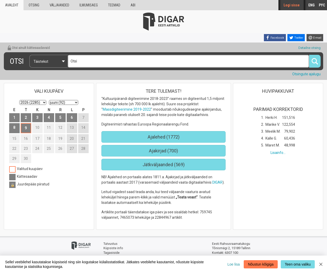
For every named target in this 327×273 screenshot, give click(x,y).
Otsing (34, 5)
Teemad (114, 5)
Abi (133, 5)
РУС (322, 5)
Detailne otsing (309, 48)
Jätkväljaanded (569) (164, 164)
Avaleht (11, 5)
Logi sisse (292, 5)
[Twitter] (296, 37)
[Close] (321, 264)
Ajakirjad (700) (163, 150)
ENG (311, 5)
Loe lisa (233, 264)
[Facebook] (275, 37)
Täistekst (40, 61)
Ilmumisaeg (88, 5)
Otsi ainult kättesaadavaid (28, 48)
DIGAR (217, 182)
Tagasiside (111, 253)
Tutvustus (110, 244)
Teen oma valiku (298, 264)
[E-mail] (315, 37)
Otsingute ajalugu (306, 74)
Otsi (17, 61)
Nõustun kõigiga (260, 264)
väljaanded (59, 5)
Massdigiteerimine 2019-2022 (127, 109)
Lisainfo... (278, 153)
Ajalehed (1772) (164, 137)
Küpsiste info (113, 248)
